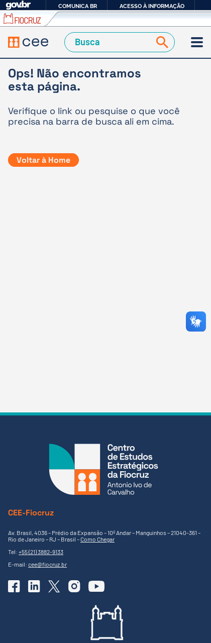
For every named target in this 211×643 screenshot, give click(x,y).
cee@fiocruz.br (47, 564)
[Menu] (197, 42)
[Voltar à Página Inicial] (28, 42)
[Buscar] (160, 42)
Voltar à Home (43, 160)
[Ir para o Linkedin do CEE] (34, 586)
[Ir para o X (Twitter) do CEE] (54, 586)
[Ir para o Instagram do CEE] (74, 586)
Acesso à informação (152, 6)
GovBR (18, 5)
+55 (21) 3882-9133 (41, 551)
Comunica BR (77, 6)
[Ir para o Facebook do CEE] (14, 586)
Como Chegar (97, 539)
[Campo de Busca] (109, 42)
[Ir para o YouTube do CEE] (96, 586)
